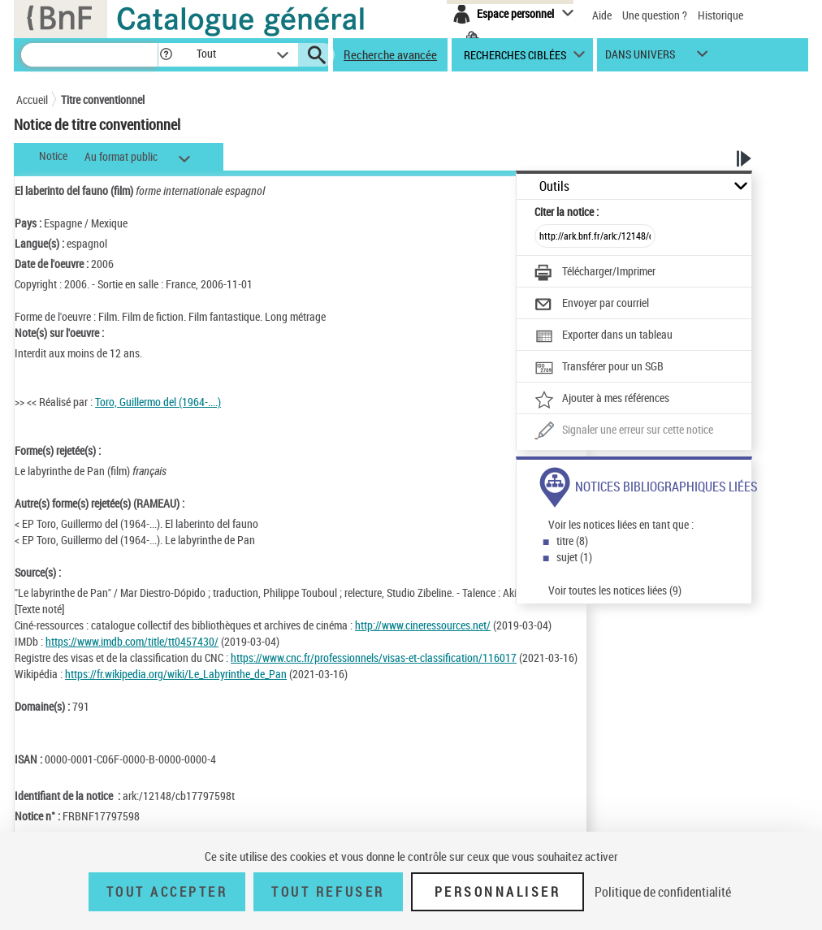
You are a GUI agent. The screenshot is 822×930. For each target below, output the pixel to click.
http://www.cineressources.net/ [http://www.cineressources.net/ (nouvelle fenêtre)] (423, 625)
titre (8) (572, 540)
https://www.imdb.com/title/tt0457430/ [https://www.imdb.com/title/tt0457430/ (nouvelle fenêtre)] (131, 641)
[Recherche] (89, 55)
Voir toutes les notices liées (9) (614, 590)
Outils (554, 186)
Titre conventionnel (103, 99)
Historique (720, 15)
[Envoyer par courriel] (591, 304)
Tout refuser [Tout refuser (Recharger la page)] (327, 892)
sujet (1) (574, 556)
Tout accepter (167, 892)
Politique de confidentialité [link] (663, 892)
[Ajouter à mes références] (601, 399)
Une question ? (654, 15)
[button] (165, 55)
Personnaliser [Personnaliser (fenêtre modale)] (498, 892)
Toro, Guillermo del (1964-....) (158, 401)
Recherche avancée (390, 54)
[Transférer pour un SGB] (599, 368)
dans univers (640, 58)
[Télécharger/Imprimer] (594, 273)
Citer (566, 211)
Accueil (32, 99)
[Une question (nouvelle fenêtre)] (623, 431)
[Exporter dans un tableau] (603, 336)
